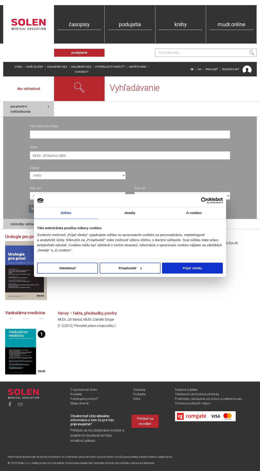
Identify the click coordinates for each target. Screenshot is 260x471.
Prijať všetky (192, 268)
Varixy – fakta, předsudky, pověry (87, 313)
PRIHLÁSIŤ (211, 69)
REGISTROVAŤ (230, 69)
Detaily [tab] (130, 213)
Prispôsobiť (130, 268)
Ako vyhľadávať (28, 89)
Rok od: (35, 188)
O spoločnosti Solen (83, 390)
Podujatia (139, 394)
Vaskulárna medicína (25, 312)
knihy (180, 24)
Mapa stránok (79, 403)
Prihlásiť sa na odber (145, 421)
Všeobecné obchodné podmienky (197, 394)
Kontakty (81, 71)
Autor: (34, 147)
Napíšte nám (137, 66)
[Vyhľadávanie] (206, 53)
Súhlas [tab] (66, 213)
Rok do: (140, 188)
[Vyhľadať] (252, 53)
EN (199, 69)
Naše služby (34, 66)
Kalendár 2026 (81, 66)
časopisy (79, 24)
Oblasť (34, 168)
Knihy (136, 399)
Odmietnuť (67, 268)
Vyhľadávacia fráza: (44, 126)
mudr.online (231, 24)
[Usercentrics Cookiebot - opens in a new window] (204, 200)
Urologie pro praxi (22, 236)
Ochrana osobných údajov (192, 403)
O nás (18, 66)
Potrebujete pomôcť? (110, 66)
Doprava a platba (186, 390)
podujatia (130, 24)
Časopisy (139, 390)
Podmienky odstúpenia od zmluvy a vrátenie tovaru (208, 399)
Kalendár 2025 (57, 66)
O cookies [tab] (194, 213)
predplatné (79, 53)
